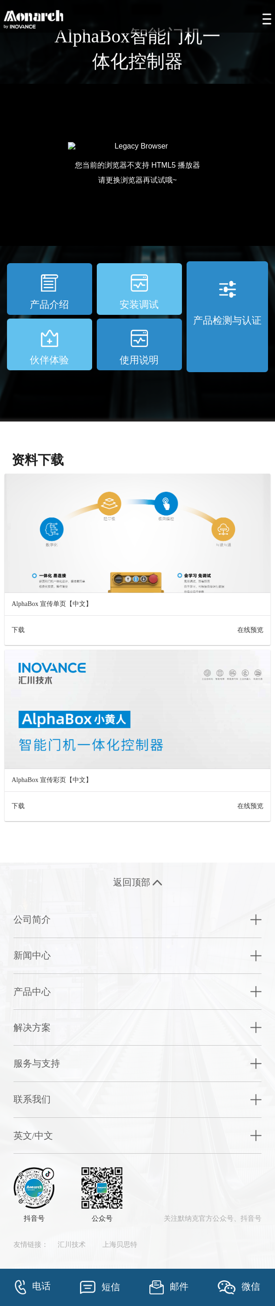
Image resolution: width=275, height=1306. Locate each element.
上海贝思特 (119, 1244)
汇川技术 (72, 1244)
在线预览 (250, 629)
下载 (18, 629)
